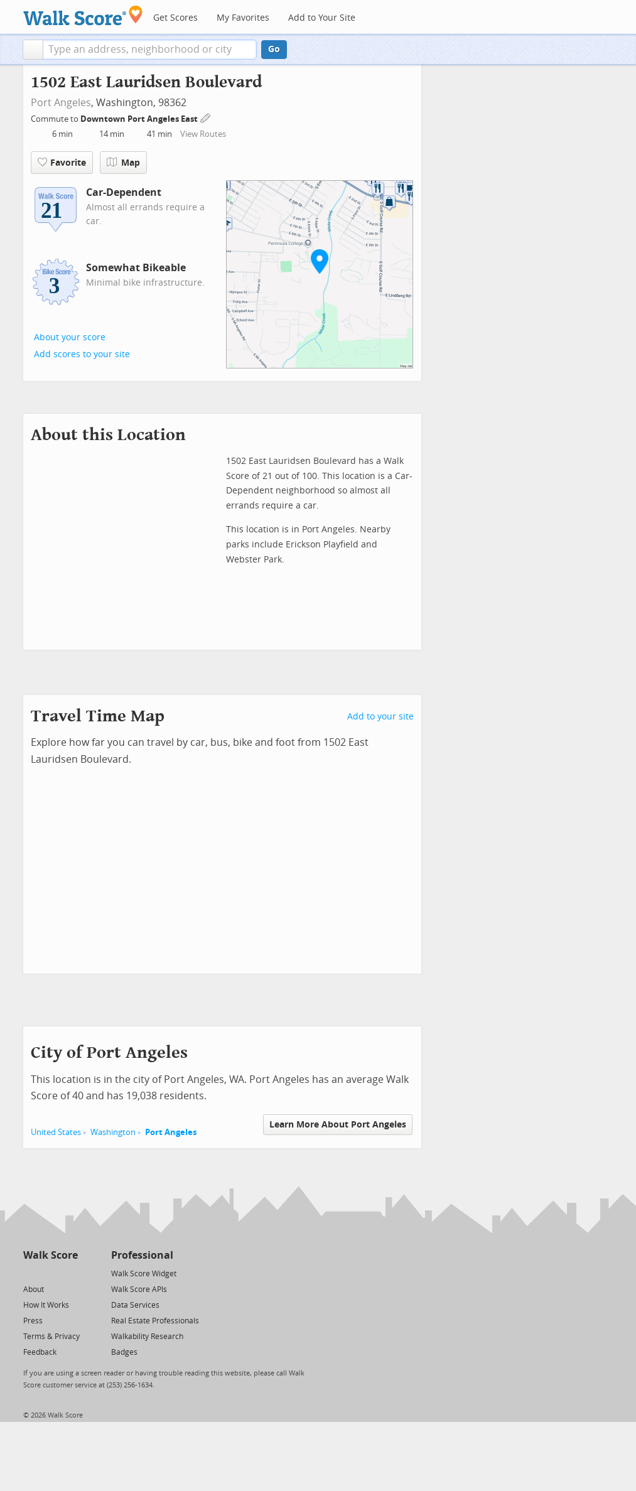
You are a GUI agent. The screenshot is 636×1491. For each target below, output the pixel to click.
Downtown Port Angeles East (140, 119)
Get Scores (175, 18)
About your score (69, 337)
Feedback (40, 1352)
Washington (113, 1132)
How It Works (46, 1305)
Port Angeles (61, 103)
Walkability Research (147, 1336)
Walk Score (50, 1255)
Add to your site (380, 716)
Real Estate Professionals (155, 1320)
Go (274, 49)
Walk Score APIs (139, 1289)
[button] (33, 50)
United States (56, 1132)
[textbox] (150, 50)
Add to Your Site (321, 18)
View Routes (203, 134)
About (33, 1289)
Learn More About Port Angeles (337, 1124)
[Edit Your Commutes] (206, 117)
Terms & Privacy (51, 1336)
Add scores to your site (82, 354)
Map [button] (123, 162)
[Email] (69, 1273)
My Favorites (243, 18)
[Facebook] (50, 1273)
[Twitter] (30, 1273)
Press (33, 1320)
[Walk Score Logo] (83, 15)
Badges (124, 1352)
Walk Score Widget (143, 1273)
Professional (142, 1255)
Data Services (135, 1305)
